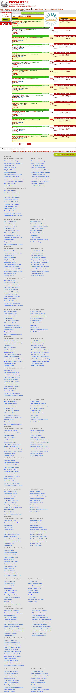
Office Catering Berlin (9, 592)
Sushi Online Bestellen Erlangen (12, 444)
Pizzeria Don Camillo (18, 87)
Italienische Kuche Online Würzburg (40, 172)
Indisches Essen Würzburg (38, 174)
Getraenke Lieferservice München (13, 253)
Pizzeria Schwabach (36, 687)
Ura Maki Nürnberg (9, 345)
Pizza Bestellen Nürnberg (36, 412)
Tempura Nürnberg (9, 421)
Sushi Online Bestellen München (12, 264)
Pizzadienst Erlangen (9, 460)
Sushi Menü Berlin (9, 527)
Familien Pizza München (10, 301)
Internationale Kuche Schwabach (13, 663)
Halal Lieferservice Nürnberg (38, 347)
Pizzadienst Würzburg (10, 190)
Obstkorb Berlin (8, 588)
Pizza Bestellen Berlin (33, 592)
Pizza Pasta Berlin (33, 590)
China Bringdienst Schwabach (39, 678)
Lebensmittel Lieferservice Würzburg (13, 179)
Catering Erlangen (9, 455)
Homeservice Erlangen (10, 496)
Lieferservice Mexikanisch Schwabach (14, 665)
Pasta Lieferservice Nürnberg (12, 377)
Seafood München (9, 329)
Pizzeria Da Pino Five (18, 37)
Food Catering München (10, 311)
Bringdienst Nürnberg (9, 349)
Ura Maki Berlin (8, 525)
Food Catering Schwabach (11, 671)
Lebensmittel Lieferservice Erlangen (13, 449)
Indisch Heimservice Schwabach (12, 644)
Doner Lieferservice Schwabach (12, 656)
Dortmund (13, 9)
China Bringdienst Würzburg (37, 228)
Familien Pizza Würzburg (10, 211)
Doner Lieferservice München (12, 296)
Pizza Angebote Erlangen (11, 469)
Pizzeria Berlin (31, 597)
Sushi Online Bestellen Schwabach (13, 624)
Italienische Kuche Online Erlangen (40, 442)
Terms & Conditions (52, 151)
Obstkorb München (9, 318)
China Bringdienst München (37, 318)
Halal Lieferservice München (38, 257)
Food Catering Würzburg (10, 221)
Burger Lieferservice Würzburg (38, 223)
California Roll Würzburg (37, 183)
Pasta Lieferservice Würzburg (12, 197)
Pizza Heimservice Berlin (10, 552)
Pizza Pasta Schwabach (37, 680)
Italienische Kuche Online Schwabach (42, 622)
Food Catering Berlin (9, 581)
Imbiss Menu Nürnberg (37, 345)
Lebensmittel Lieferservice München (13, 269)
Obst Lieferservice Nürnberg (11, 410)
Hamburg (46, 9)
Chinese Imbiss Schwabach (39, 613)
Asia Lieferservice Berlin (10, 564)
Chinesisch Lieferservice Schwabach (41, 631)
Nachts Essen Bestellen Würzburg (39, 226)
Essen (41, 9)
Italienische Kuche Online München (40, 262)
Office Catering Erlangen (10, 502)
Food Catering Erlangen (10, 491)
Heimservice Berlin (9, 568)
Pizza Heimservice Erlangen (11, 462)
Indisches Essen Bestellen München (40, 269)
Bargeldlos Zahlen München (11, 266)
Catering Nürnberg (9, 365)
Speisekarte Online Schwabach (12, 651)
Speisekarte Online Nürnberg (11, 381)
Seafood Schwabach (9, 689)
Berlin (1, 9)
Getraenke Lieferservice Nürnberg (13, 343)
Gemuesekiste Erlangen (10, 493)
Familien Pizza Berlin (9, 570)
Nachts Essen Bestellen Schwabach (40, 676)
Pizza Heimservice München (11, 282)
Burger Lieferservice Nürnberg (38, 403)
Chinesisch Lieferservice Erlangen (39, 451)
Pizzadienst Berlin (9, 550)
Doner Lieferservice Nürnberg (12, 386)
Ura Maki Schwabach (9, 615)
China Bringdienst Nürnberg (37, 408)
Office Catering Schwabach (11, 682)
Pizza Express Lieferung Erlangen (13, 507)
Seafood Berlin (8, 599)
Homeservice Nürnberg (10, 406)
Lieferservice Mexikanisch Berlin (12, 575)
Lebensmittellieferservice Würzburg (13, 181)
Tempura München (9, 332)
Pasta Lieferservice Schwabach (12, 647)
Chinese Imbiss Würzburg (37, 163)
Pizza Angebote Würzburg (11, 199)
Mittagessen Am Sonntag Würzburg (40, 170)
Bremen (7, 9)
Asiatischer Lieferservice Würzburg (39, 239)
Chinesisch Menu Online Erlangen (39, 446)
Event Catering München (37, 275)
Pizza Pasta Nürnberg (35, 410)
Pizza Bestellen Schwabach (38, 682)
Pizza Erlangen (34, 505)
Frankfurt (35, 9)
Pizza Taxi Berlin (32, 601)
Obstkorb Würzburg (9, 228)
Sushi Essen (16, 54)
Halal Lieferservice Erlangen (38, 437)
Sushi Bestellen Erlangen (10, 430)
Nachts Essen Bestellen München (38, 316)
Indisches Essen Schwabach (39, 624)
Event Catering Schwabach (39, 635)
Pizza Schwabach (35, 685)
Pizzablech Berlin (32, 581)
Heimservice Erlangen (10, 478)
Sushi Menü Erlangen (10, 437)
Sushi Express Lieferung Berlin (12, 604)
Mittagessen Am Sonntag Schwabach (42, 619)
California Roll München (37, 273)
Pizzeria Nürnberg (34, 417)
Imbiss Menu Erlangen (36, 435)
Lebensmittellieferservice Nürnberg (13, 361)
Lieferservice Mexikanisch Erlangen (13, 485)
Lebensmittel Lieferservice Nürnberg (13, 359)
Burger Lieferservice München (37, 313)
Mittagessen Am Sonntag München (40, 259)
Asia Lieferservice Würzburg (11, 204)
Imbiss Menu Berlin (35, 525)
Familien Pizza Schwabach (11, 660)
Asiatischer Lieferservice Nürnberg (39, 419)
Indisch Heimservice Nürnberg (12, 375)
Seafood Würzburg (9, 239)
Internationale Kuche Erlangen (12, 483)
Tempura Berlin (8, 601)
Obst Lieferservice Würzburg (11, 230)
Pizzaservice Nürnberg (10, 363)
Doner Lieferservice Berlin (11, 566)
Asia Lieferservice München (11, 294)
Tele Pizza (15, 70)
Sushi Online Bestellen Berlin (11, 534)
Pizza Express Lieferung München (13, 327)
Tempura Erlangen (9, 511)
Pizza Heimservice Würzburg (11, 192)
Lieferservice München (10, 262)
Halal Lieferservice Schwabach (40, 617)
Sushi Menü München (10, 257)
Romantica (15, 128)
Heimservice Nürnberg (10, 388)
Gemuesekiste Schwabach (11, 673)
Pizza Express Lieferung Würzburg (13, 237)
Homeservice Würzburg (10, 226)
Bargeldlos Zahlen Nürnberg (11, 356)
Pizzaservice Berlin (9, 543)
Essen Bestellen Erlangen (37, 430)
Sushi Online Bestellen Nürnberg (12, 354)
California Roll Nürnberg (37, 363)
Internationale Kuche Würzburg (12, 213)
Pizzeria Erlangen (34, 507)
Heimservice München (10, 298)
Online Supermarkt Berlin (10, 595)
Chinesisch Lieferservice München (40, 271)
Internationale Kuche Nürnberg (12, 393)
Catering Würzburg (9, 185)
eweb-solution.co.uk (68, 154)
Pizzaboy (15, 29)
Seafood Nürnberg (9, 419)
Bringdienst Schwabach (10, 619)
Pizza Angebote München (11, 289)
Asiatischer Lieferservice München (39, 329)
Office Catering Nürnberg (10, 412)
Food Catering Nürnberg (10, 401)
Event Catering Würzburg (37, 185)
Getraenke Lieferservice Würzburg (13, 163)
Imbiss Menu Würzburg (37, 165)
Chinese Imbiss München (37, 253)
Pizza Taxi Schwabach (37, 691)
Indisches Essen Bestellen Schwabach (42, 628)
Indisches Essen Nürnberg (38, 354)
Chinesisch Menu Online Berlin (38, 536)
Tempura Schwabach (9, 691)
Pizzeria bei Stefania (18, 111)
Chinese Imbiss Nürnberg (37, 343)
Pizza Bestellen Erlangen (36, 502)
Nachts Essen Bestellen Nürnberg (39, 406)
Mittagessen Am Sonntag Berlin (38, 529)
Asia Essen (15, 103)
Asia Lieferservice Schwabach (12, 654)
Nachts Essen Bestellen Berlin (36, 586)
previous (14, 16)
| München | (53, 9)
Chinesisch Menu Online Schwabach (41, 626)
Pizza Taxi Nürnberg (35, 421)
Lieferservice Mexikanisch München (13, 305)
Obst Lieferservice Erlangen (11, 500)
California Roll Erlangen (37, 453)
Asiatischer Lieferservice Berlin (36, 599)
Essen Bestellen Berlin (36, 520)
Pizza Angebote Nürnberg (11, 379)
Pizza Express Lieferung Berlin (12, 597)
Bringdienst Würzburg (10, 170)
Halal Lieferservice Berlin (36, 527)
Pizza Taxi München (35, 332)
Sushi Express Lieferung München (13, 334)
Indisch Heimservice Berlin (11, 555)
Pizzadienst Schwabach (10, 640)
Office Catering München (10, 322)
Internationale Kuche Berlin (11, 573)
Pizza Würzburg (34, 235)
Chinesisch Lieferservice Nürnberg (40, 361)
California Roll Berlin (35, 543)
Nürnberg (60, 9)
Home (2, 11)
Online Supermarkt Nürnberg (11, 415)
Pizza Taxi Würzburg (35, 242)
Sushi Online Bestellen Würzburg (13, 174)
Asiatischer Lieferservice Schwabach (40, 689)
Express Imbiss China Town (21, 136)
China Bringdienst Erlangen (37, 498)
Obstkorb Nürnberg (9, 408)
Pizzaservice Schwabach (10, 633)
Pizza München (34, 325)
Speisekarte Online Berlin (11, 561)
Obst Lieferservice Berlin (10, 590)
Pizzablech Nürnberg (35, 401)
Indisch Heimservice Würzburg (12, 195)
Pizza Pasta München (35, 320)
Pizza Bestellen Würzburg (36, 233)
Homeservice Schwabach (11, 676)
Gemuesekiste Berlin (9, 583)
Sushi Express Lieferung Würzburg (13, 244)
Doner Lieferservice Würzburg (12, 206)
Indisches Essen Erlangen (37, 444)
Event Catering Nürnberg (37, 365)
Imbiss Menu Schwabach (38, 615)
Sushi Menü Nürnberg (10, 347)
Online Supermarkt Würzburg (12, 235)
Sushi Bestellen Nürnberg (11, 340)
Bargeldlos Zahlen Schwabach (12, 626)
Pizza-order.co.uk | (28, 151)
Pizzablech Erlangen (35, 491)
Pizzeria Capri (16, 78)
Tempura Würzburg (9, 242)
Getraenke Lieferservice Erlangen (13, 433)
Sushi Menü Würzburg (10, 167)
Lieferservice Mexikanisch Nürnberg (13, 395)
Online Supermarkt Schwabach (12, 685)
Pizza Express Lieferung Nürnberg (13, 417)
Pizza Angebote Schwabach (11, 649)
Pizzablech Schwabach (37, 671)
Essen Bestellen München (37, 250)
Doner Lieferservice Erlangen (12, 476)
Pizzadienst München (9, 280)
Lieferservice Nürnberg (10, 352)
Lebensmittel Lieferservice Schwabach (14, 628)
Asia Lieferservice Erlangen (11, 474)
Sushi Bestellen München (11, 250)
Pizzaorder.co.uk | (40, 151)
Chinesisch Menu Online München (40, 266)
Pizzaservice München (10, 273)
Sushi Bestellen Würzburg (11, 161)
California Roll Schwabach (39, 633)
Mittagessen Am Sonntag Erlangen (40, 439)
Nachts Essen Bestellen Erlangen (38, 496)
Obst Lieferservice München (11, 320)
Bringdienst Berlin (8, 529)
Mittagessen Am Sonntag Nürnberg (40, 349)
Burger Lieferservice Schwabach (39, 673)
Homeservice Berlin (9, 586)
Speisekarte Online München (11, 291)
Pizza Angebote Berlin (10, 559)
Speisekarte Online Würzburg (12, 201)
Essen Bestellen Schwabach (39, 610)
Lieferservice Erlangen (10, 442)
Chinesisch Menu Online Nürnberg (40, 356)
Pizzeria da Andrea (18, 95)
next (26, 16)
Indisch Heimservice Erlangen (12, 465)
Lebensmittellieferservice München (13, 271)
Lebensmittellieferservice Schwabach (14, 631)
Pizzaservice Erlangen (10, 453)
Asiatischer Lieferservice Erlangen (39, 509)
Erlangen (28, 9)
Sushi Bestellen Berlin (10, 520)
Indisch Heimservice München (12, 285)
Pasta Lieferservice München (11, 287)
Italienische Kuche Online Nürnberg (40, 352)
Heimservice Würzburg (10, 208)
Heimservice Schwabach (10, 658)
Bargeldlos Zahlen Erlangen (11, 446)
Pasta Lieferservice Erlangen (11, 467)
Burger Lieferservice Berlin (35, 583)
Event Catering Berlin (35, 545)
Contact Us (72, 151)
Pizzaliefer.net (17, 151)
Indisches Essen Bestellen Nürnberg (40, 359)
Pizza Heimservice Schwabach (12, 642)
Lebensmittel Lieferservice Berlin (12, 538)
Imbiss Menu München (37, 255)
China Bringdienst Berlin (34, 588)
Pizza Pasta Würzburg (36, 230)
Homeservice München (10, 316)
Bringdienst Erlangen (9, 439)
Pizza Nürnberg (34, 415)
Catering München (9, 275)
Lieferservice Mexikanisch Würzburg (13, 215)
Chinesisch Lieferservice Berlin (38, 541)
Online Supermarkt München (11, 325)
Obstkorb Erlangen (9, 498)
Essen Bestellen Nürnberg (37, 340)
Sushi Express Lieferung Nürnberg (13, 424)
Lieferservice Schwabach (10, 622)
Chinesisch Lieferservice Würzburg (40, 181)
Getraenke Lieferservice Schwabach (13, 613)
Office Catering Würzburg (11, 233)
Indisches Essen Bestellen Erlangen (40, 449)
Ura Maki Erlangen (9, 435)
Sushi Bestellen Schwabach (11, 610)
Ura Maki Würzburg (9, 165)
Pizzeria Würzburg (35, 237)
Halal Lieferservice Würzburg (38, 167)
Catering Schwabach (9, 635)
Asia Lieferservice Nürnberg (11, 384)
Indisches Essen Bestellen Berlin (39, 538)
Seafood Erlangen (9, 509)
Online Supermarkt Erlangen (11, 505)
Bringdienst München (9, 259)
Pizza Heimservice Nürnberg (11, 372)
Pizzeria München (34, 327)
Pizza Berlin (31, 595)
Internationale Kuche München (12, 303)
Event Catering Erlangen (37, 455)
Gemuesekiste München (10, 313)
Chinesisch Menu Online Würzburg (40, 176)
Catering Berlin (8, 545)
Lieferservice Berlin (9, 532)
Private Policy (63, 151)
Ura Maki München (9, 255)
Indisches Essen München (37, 264)
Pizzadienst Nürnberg (10, 370)
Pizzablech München (35, 311)
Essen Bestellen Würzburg (38, 161)
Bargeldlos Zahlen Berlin (10, 536)
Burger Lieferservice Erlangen (37, 493)
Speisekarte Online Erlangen (11, 471)
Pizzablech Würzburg (35, 221)
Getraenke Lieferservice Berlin (12, 523)
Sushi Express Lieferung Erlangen (13, 514)
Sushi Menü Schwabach (10, 617)
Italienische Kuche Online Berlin (38, 532)
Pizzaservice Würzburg (10, 183)
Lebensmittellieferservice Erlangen (13, 451)
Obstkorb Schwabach (9, 678)
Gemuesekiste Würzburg (10, 223)
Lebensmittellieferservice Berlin (12, 541)
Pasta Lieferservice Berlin (11, 557)
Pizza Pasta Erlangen (35, 500)
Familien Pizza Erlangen (10, 480)
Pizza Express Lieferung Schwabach (13, 687)
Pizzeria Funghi (17, 119)
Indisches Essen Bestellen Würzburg (40, 179)
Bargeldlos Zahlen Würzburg (11, 176)
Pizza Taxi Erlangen (35, 511)
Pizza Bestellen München (36, 322)
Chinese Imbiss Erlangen (37, 433)
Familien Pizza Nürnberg (10, 390)
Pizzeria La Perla (17, 21)
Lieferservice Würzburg (10, 172)
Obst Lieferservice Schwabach (12, 680)
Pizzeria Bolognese (18, 46)
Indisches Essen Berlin (36, 534)
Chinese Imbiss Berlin (36, 523)
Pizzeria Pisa (16, 62)
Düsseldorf (21, 9)
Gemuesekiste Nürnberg (10, 403)
